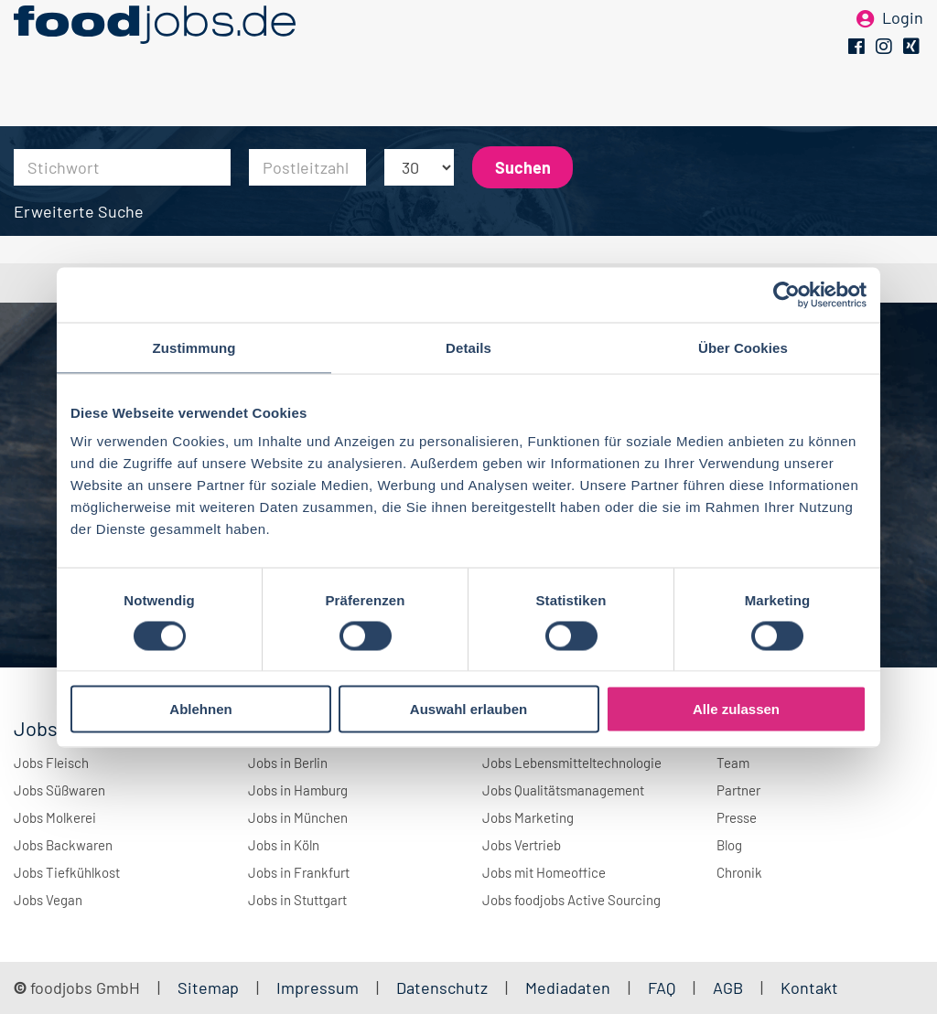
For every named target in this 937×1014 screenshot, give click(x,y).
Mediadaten (567, 987)
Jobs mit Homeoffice (544, 872)
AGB (730, 987)
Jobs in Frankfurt (299, 872)
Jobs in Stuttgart (297, 899)
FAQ (661, 987)
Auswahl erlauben (468, 709)
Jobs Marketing (528, 817)
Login (902, 44)
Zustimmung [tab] (194, 347)
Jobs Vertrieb (521, 845)
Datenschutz (443, 987)
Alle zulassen (736, 709)
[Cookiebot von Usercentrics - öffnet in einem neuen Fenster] (786, 294)
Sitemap (208, 987)
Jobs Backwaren (63, 845)
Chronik (739, 872)
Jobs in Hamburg (298, 790)
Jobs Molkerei (55, 817)
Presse (736, 817)
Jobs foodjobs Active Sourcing (571, 899)
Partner (738, 790)
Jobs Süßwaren (59, 790)
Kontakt (809, 987)
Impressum (317, 987)
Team (732, 762)
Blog (729, 845)
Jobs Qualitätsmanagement (563, 790)
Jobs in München (298, 817)
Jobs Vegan (48, 899)
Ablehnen (200, 709)
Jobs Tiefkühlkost (67, 872)
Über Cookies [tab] (743, 347)
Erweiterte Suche (79, 211)
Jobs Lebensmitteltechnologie (572, 762)
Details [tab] (468, 347)
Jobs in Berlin (288, 762)
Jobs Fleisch (51, 762)
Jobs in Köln (283, 845)
